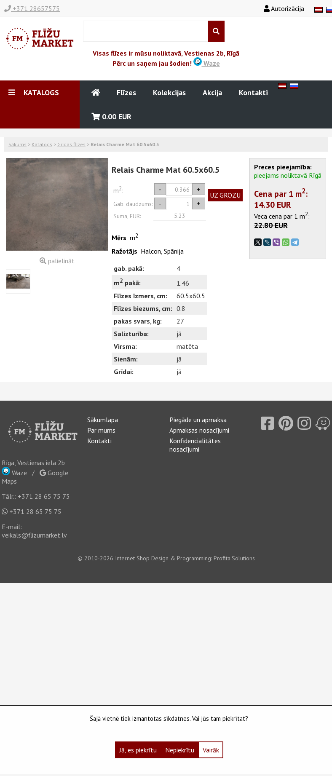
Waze (206, 63)
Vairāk (211, 750)
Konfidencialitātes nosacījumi (195, 444)
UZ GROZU (225, 195)
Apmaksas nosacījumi (199, 430)
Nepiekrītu (179, 750)
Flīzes (126, 92)
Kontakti (253, 92)
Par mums (101, 430)
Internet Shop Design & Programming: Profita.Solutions (185, 558)
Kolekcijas (169, 92)
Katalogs (42, 144)
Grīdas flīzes (71, 144)
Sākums (17, 144)
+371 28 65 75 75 (44, 496)
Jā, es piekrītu (138, 750)
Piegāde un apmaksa (198, 419)
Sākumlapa (102, 419)
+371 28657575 (32, 8)
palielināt (57, 261)
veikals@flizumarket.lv (34, 535)
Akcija (212, 92)
